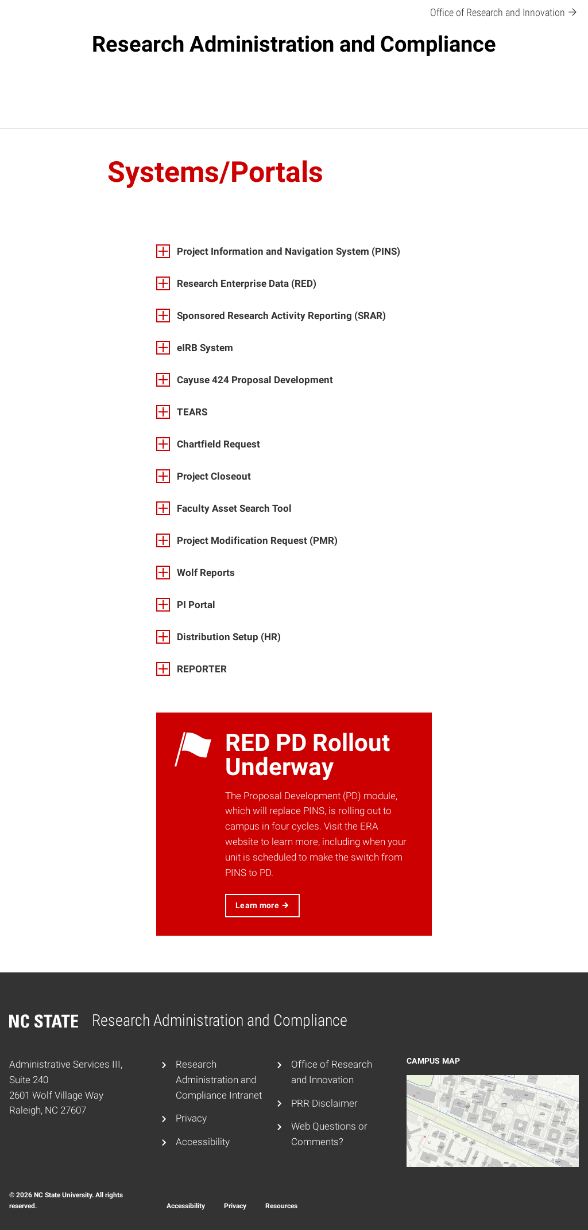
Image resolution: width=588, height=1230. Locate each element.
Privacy (191, 1118)
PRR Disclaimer (324, 1103)
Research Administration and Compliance (294, 44)
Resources (281, 1206)
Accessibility (203, 1141)
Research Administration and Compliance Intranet (219, 1079)
